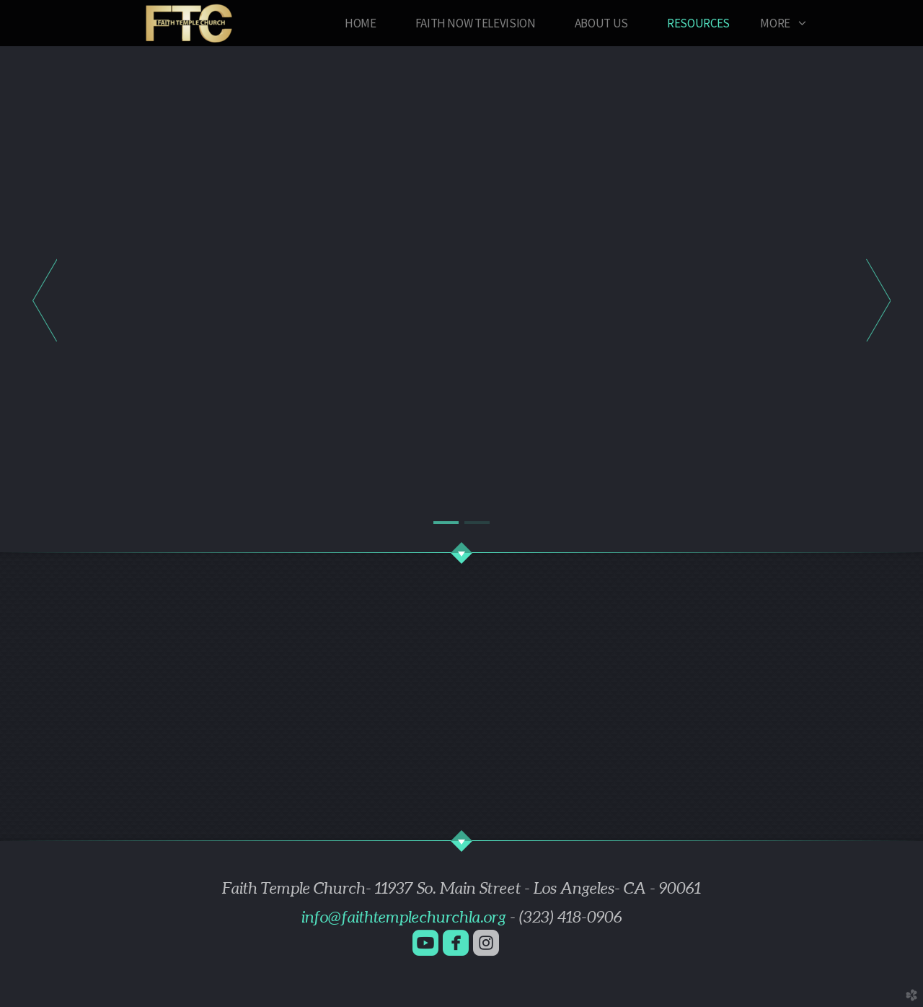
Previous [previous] (44, 299)
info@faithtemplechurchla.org (403, 916)
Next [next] (878, 299)
